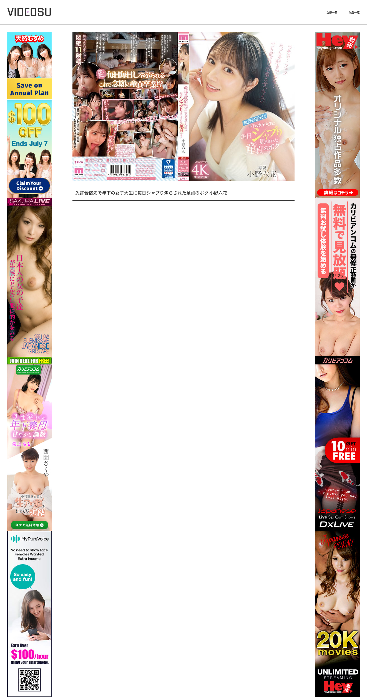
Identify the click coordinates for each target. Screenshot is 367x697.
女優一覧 (332, 12)
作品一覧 (354, 12)
